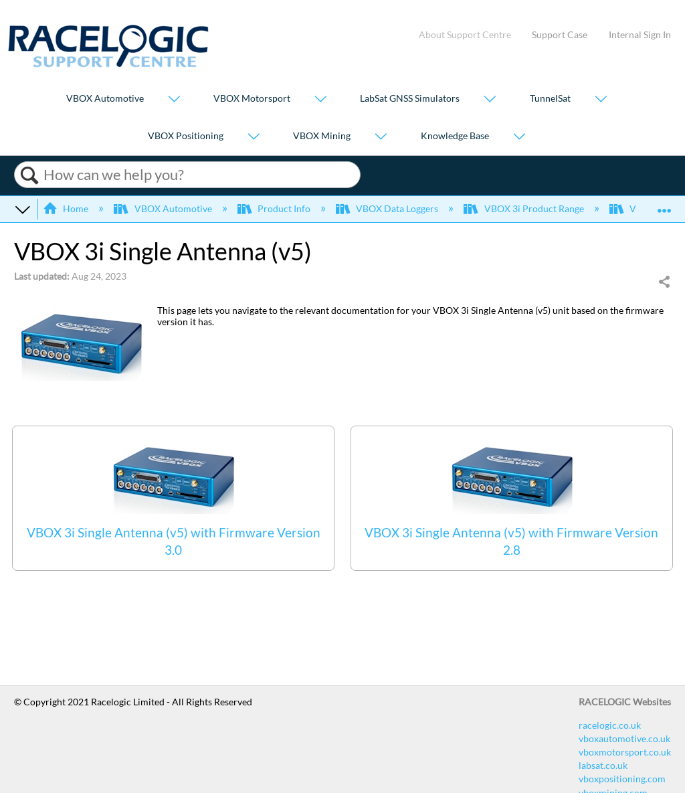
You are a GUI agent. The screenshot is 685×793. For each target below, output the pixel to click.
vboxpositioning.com (622, 778)
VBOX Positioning (185, 135)
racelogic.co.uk (610, 725)
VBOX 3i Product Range (524, 208)
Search (29, 175)
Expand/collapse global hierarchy (22, 209)
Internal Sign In (640, 34)
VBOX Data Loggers (388, 208)
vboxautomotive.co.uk (624, 738)
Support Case (559, 34)
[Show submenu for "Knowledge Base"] (519, 137)
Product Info (274, 208)
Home (66, 208)
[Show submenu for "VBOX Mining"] (381, 137)
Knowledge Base (455, 135)
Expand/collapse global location (664, 204)
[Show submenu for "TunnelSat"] (601, 100)
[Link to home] (108, 64)
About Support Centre (465, 34)
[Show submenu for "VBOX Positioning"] (253, 137)
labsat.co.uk (603, 765)
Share (664, 282)
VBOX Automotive (105, 98)
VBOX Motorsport (251, 98)
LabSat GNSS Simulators (410, 98)
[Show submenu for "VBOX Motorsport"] (320, 100)
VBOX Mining (322, 135)
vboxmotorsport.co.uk (625, 752)
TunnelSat (550, 98)
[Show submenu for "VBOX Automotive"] (174, 100)
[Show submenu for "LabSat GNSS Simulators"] (490, 100)
